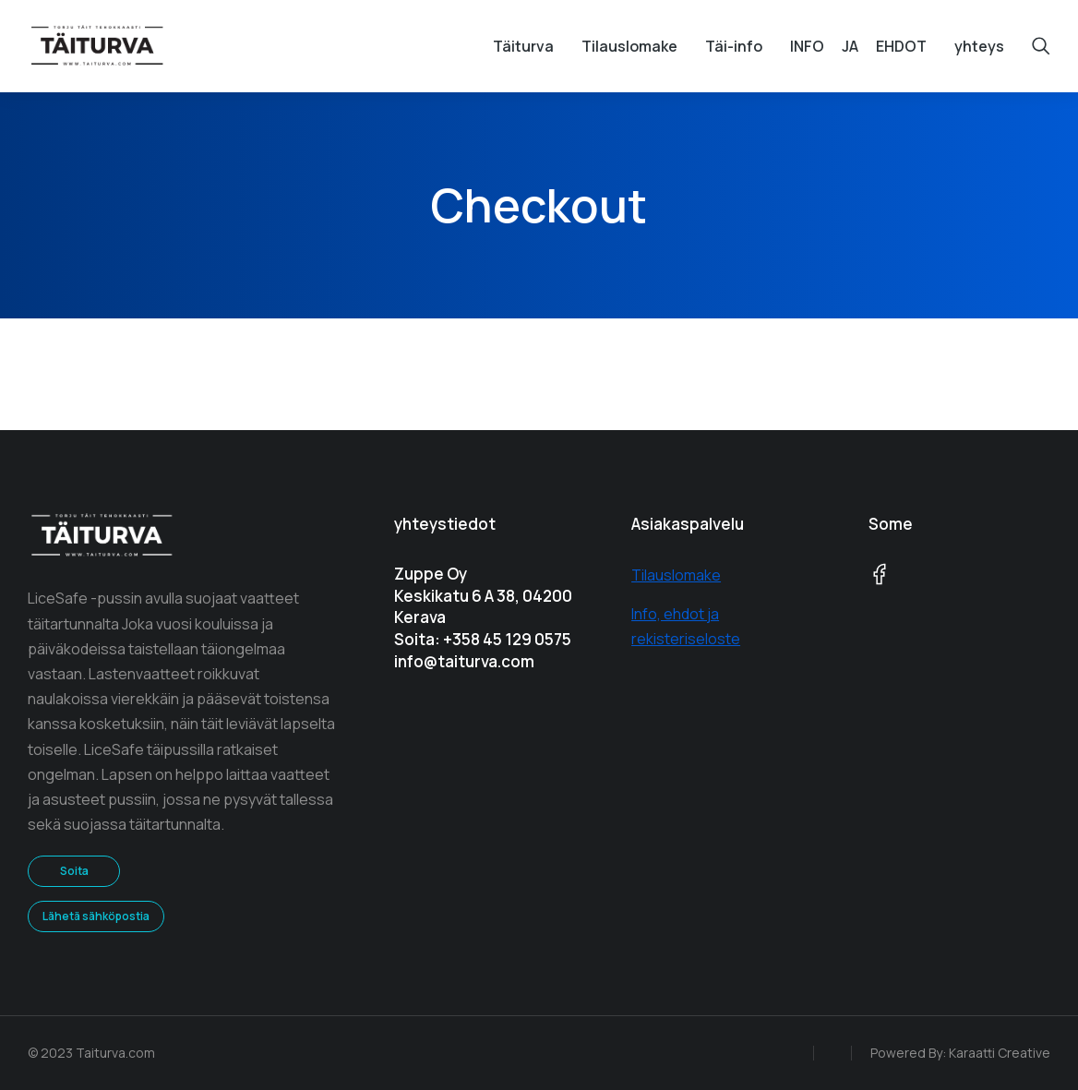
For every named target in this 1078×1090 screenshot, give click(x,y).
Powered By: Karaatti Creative (960, 1052)
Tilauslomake (676, 575)
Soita (74, 871)
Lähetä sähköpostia (96, 916)
